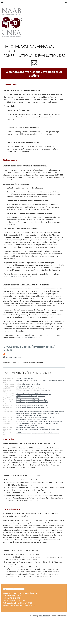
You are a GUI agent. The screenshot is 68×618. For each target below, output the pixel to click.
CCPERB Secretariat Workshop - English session (30, 396)
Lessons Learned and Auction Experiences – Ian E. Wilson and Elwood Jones (39, 421)
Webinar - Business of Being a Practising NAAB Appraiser (33, 390)
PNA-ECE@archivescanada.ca (21, 276)
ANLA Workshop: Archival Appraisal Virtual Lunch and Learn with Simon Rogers (40, 380)
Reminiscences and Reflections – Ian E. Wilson (30, 427)
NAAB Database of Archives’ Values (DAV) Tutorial (31, 388)
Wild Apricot (44, 616)
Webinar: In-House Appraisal (24, 378)
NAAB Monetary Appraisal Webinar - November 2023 (32, 402)
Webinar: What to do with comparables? (28, 384)
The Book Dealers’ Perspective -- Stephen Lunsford (31, 419)
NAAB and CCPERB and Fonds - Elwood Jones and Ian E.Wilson (35, 417)
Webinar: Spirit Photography (25, 386)
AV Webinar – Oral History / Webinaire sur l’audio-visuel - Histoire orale (37, 429)
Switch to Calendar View (13, 357)
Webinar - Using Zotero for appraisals (27, 398)
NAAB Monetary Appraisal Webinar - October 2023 (31, 405)
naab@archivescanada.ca (25, 605)
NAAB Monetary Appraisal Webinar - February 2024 (31, 400)
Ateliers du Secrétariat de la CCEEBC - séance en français (33, 394)
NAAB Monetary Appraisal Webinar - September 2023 (32, 407)
